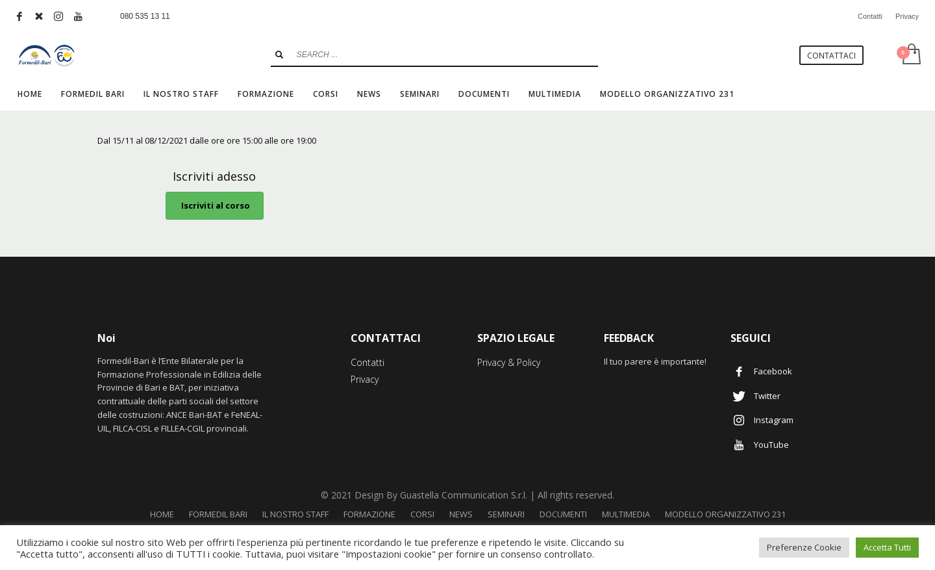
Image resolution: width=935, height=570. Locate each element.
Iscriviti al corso (214, 205)
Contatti (870, 16)
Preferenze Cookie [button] (804, 547)
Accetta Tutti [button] (887, 547)
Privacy (907, 16)
